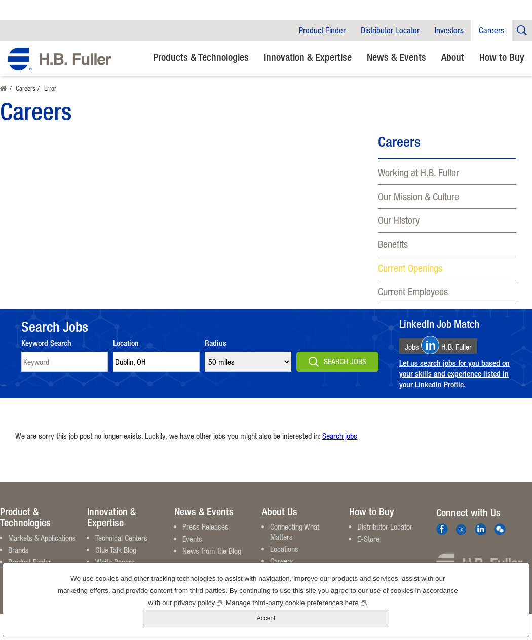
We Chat (500, 529)
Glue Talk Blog (115, 549)
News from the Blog (211, 550)
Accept (475, 608)
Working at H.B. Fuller (418, 172)
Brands (18, 549)
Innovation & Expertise (308, 57)
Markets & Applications (42, 537)
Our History (399, 220)
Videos (105, 574)
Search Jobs (345, 361)
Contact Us (286, 573)
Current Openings (410, 268)
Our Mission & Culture (418, 196)
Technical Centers (121, 537)
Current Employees (413, 291)
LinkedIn (480, 529)
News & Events (396, 57)
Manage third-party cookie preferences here (259, 620)
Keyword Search (46, 343)
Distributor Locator (390, 30)
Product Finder (322, 30)
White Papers (115, 562)
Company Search (522, 30)
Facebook (442, 529)
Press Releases (205, 526)
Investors (449, 30)
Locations (284, 548)
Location (126, 343)
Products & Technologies (201, 57)
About (452, 57)
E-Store (368, 538)
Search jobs (339, 435)
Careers (491, 30)
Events (192, 538)
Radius (215, 343)
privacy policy (161, 620)
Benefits (393, 244)
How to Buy (501, 57)
